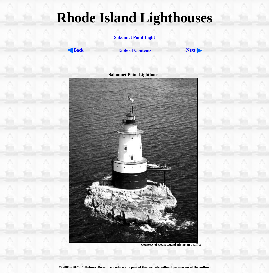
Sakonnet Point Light (134, 37)
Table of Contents (134, 50)
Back (79, 50)
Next (190, 50)
